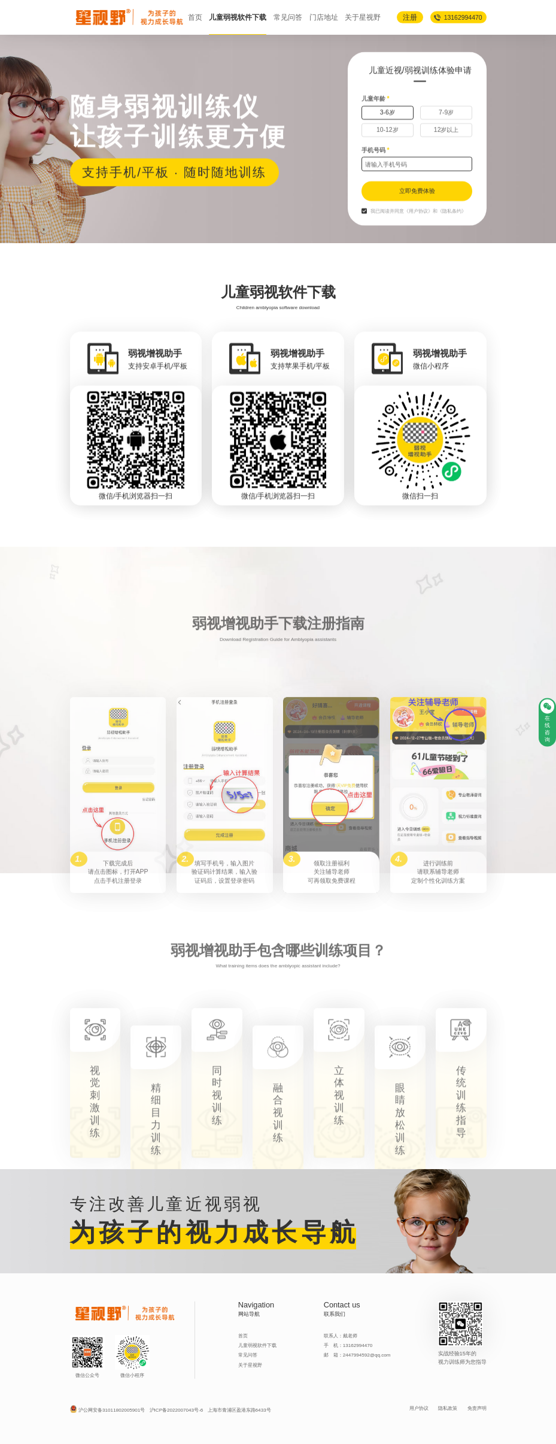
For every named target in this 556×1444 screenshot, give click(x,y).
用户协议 (419, 1408)
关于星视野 (363, 17)
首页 (195, 17)
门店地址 (323, 17)
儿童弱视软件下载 (237, 17)
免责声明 (477, 1408)
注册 (410, 16)
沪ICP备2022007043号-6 (176, 1410)
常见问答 (288, 17)
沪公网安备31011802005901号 (111, 1410)
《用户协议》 (418, 238)
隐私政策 (447, 1408)
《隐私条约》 (451, 238)
